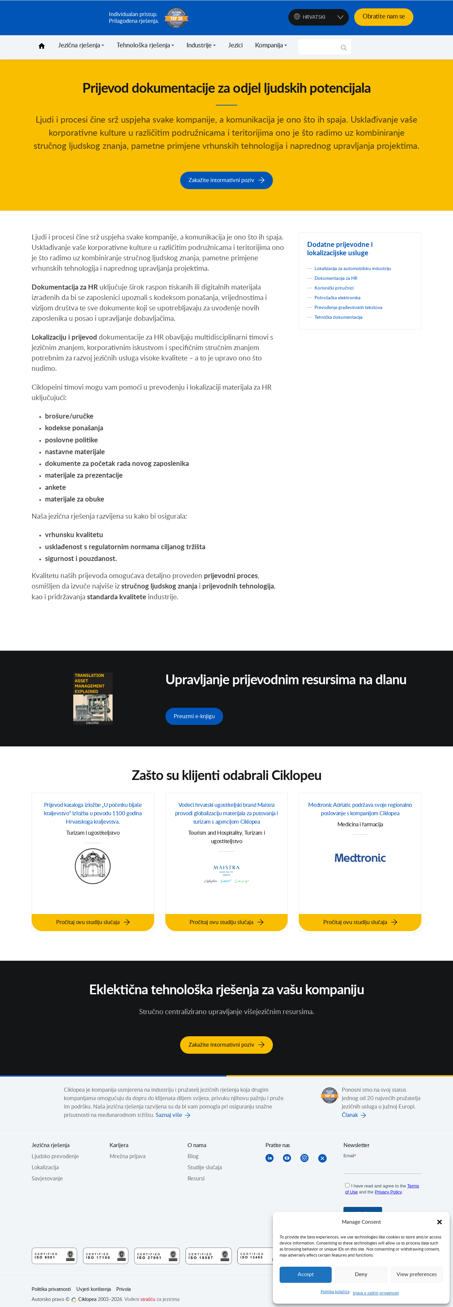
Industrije (199, 46)
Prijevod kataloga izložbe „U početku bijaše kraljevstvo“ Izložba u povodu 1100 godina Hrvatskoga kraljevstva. (93, 817)
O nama (197, 1138)
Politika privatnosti (51, 1282)
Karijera (119, 1138)
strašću (147, 1292)
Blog (193, 1149)
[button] (439, 1222)
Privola (123, 1282)
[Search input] (321, 46)
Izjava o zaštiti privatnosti (376, 1293)
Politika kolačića (335, 1292)
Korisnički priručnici (338, 285)
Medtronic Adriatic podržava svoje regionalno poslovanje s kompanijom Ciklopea (360, 812)
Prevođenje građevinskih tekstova (356, 305)
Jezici (235, 46)
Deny (361, 1274)
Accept (306, 1274)
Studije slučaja (205, 1160)
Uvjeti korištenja (93, 1282)
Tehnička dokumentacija (343, 314)
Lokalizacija (45, 1160)
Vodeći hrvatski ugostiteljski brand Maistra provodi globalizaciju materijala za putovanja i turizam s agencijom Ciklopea (226, 817)
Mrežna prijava (128, 1149)
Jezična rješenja (79, 46)
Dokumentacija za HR (341, 275)
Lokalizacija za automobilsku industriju (360, 266)
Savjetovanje (47, 1171)
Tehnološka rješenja (143, 46)
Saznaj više (169, 1107)
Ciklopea (68, 17)
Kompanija (269, 46)
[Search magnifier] (343, 50)
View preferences (417, 1274)
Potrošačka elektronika (342, 295)
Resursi (196, 1171)
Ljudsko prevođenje (55, 1149)
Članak (350, 1107)
